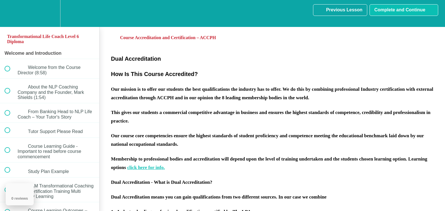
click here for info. (146, 167)
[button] (10, 13)
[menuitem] (49, 13)
